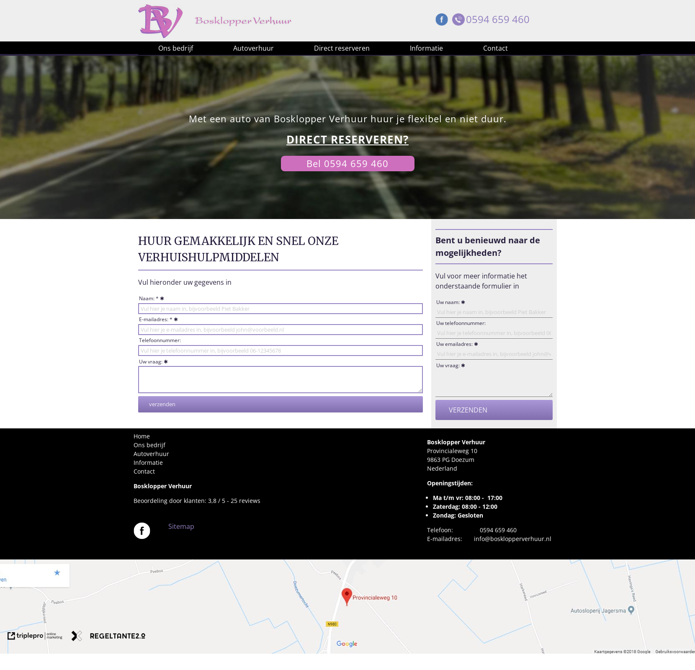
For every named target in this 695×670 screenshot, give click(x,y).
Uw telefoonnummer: (461, 323)
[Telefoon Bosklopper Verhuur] (458, 21)
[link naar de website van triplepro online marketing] (35, 637)
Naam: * (149, 298)
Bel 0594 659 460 (347, 163)
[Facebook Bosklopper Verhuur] (441, 21)
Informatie (426, 48)
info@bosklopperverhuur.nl (512, 539)
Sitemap (181, 526)
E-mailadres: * (155, 319)
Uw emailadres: (454, 344)
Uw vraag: (150, 361)
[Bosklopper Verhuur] (142, 537)
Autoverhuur (253, 48)
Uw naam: (448, 302)
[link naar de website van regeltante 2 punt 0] (108, 637)
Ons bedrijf (175, 48)
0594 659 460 (498, 19)
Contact (495, 48)
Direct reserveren (342, 48)
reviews (249, 501)
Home (142, 436)
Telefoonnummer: (160, 340)
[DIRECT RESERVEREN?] (347, 140)
